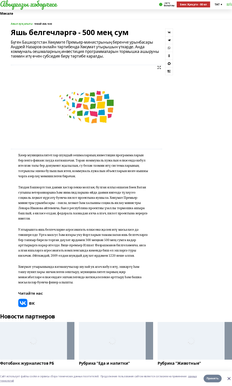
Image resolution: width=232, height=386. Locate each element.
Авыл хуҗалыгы (22, 23)
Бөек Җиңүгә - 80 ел (193, 4)
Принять (213, 378)
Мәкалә (6, 13)
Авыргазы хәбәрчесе (28, 4)
